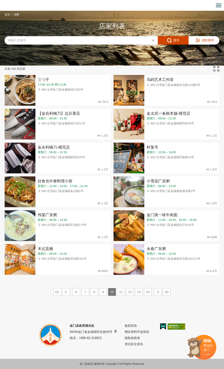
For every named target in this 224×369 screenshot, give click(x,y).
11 (121, 292)
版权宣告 (131, 325)
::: (1, 2)
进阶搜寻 (208, 40)
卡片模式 (216, 69)
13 (138, 292)
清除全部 (153, 40)
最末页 (167, 292)
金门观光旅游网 (112, 5)
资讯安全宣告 (134, 344)
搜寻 (176, 40)
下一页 (158, 292)
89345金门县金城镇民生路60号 (93, 331)
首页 (7, 14)
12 (130, 292)
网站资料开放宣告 (137, 331)
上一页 (66, 292)
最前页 (57, 292)
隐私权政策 (132, 338)
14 (148, 292)
